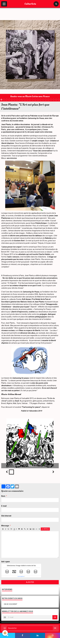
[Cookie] (5, 633)
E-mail (4, 506)
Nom (3, 496)
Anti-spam (5, 562)
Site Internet (6, 516)
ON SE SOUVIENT (10, 604)
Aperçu (45, 529)
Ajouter (30, 582)
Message (5, 526)
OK (55, 617)
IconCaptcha (21, 576)
